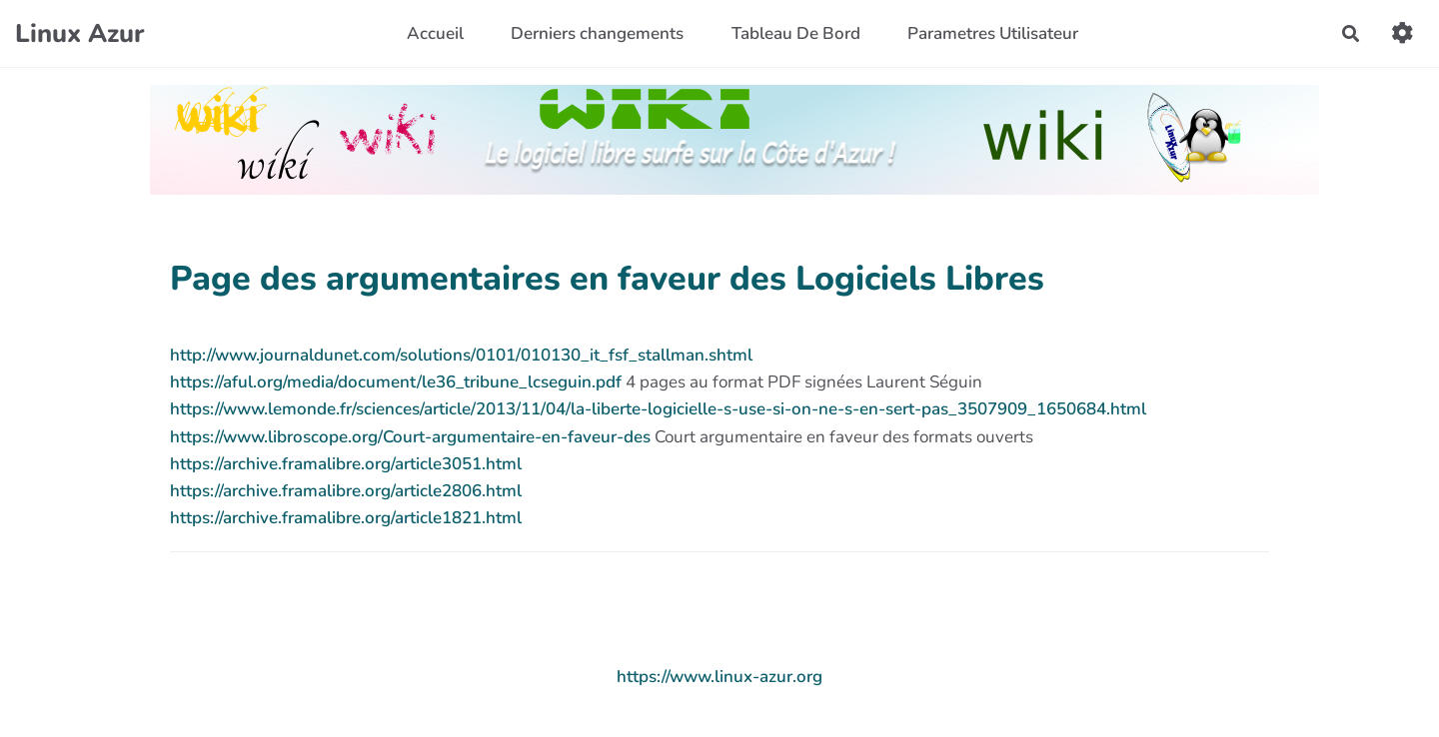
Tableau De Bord (795, 33)
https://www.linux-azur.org (719, 676)
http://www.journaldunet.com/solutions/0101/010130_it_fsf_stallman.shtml (461, 355)
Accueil (435, 33)
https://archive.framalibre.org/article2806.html (346, 490)
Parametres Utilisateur (992, 33)
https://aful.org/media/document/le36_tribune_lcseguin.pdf (396, 381)
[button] (1402, 33)
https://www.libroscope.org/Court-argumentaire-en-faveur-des (410, 436)
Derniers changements (597, 33)
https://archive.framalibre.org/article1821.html (346, 517)
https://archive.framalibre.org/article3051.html (346, 463)
